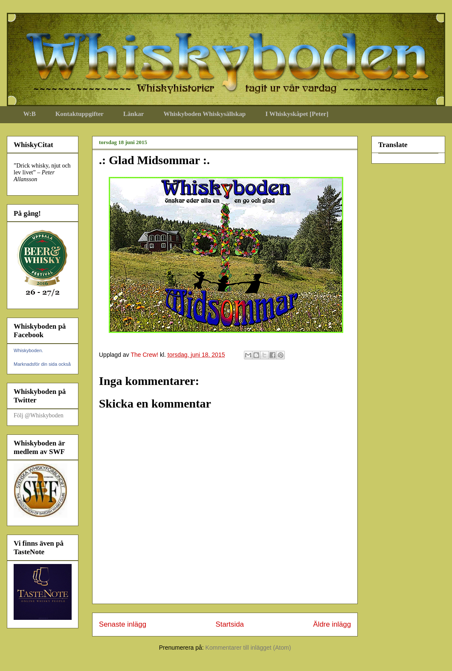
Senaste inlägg (122, 624)
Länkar (133, 113)
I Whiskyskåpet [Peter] (296, 113)
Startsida (230, 624)
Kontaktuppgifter (79, 113)
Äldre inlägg (332, 624)
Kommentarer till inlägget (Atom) (248, 647)
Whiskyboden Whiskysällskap (204, 113)
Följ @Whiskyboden (39, 415)
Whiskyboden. (28, 350)
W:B (29, 113)
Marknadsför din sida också (42, 364)
